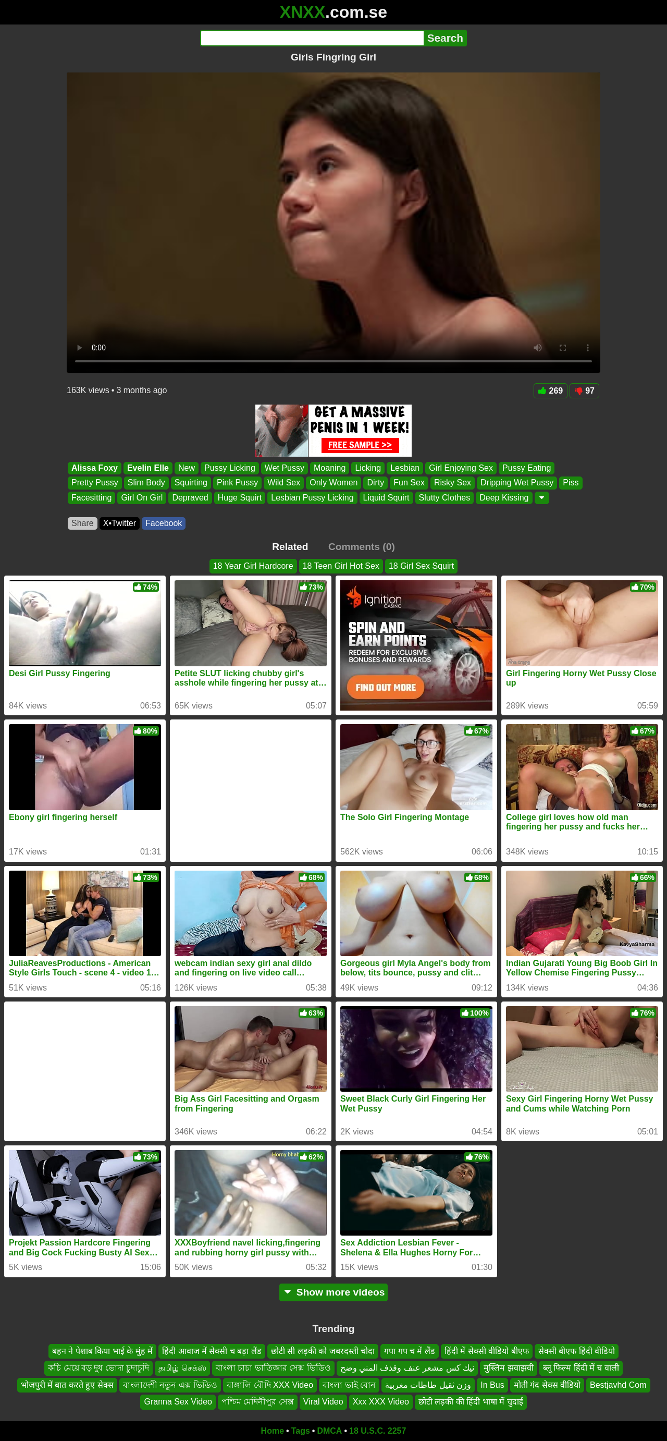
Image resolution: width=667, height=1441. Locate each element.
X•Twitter (119, 523)
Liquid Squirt (386, 497)
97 (584, 390)
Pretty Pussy (94, 483)
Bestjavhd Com (618, 1384)
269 (550, 390)
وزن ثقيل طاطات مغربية (428, 1384)
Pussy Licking (229, 467)
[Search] (312, 38)
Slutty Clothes (445, 497)
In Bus (492, 1384)
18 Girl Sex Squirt (421, 565)
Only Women (333, 483)
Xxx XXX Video (381, 1401)
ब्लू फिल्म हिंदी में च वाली (581, 1367)
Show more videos (333, 1292)
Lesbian (404, 467)
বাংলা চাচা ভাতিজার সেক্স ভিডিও (273, 1367)
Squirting (191, 483)
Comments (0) (361, 546)
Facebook (163, 523)
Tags (300, 1430)
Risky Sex (452, 483)
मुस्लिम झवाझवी (508, 1367)
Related (290, 546)
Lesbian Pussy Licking (312, 497)
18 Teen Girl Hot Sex (341, 565)
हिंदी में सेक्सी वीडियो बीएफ (486, 1351)
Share (82, 523)
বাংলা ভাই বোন (349, 1384)
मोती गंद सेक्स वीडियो (547, 1384)
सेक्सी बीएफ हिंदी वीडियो (576, 1351)
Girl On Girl (142, 497)
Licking (368, 467)
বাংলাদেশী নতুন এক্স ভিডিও (170, 1384)
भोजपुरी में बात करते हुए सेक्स (67, 1384)
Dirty (375, 483)
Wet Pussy (284, 467)
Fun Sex (409, 483)
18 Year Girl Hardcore (253, 565)
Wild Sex (283, 483)
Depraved (190, 497)
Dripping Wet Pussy (516, 483)
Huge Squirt (240, 497)
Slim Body (146, 483)
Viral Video (323, 1401)
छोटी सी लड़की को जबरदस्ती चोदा (323, 1351)
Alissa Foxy (94, 467)
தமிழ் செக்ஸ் (182, 1367)
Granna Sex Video (178, 1401)
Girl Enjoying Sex (461, 467)
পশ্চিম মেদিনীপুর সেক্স (257, 1401)
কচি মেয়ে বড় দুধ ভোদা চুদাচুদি (98, 1367)
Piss (570, 483)
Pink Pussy (237, 483)
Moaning (329, 467)
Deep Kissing (503, 497)
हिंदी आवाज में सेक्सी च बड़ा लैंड (212, 1351)
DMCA (329, 1430)
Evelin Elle (148, 467)
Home (272, 1430)
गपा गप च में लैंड (409, 1351)
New (186, 467)
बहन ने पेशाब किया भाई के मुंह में (102, 1351)
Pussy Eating (526, 467)
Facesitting (91, 497)
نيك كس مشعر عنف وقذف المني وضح (407, 1367)
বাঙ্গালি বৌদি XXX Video (270, 1384)
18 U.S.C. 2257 (377, 1430)
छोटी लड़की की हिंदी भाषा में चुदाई (470, 1401)
